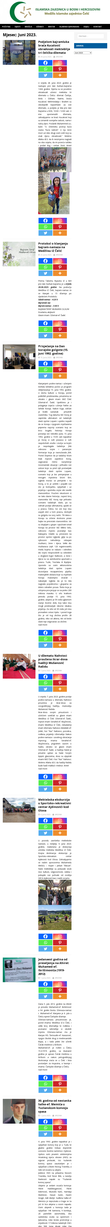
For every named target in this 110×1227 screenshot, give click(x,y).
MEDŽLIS (28, 26)
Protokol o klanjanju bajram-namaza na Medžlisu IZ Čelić (53, 247)
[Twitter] (45, 75)
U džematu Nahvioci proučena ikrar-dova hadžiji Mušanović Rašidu (53, 661)
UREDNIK (59, 56)
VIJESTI (17, 26)
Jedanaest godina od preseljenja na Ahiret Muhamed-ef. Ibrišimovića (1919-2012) (53, 966)
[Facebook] (45, 63)
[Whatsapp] (45, 69)
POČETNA (6, 26)
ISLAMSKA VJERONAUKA (69, 26)
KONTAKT (97, 26)
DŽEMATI (40, 26)
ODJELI (86, 26)
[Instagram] (60, 63)
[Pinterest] (60, 69)
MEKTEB (51, 26)
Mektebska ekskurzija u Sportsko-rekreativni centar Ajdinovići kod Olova (54, 805)
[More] (60, 75)
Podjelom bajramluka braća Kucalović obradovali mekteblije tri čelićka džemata (54, 47)
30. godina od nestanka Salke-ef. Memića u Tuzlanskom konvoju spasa (54, 1106)
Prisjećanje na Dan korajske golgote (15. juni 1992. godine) (53, 349)
